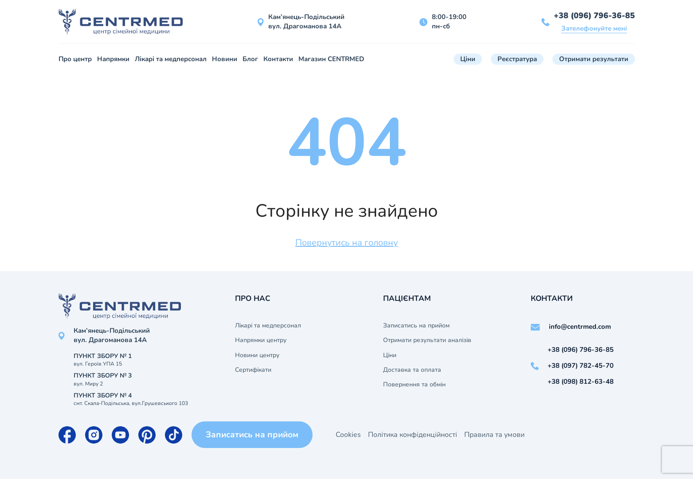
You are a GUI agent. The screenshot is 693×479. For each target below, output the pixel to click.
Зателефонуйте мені (594, 28)
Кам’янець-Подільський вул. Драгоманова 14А (306, 21)
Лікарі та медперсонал (171, 59)
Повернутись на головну (346, 243)
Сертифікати (253, 370)
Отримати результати (593, 59)
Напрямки (113, 59)
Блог (250, 59)
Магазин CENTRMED (331, 59)
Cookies (348, 435)
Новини (224, 59)
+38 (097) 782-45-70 (581, 365)
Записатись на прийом (416, 326)
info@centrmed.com (580, 326)
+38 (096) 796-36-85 (594, 15)
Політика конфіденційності (412, 435)
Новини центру (257, 355)
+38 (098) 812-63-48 (581, 381)
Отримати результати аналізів (427, 340)
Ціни (467, 59)
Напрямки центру (260, 340)
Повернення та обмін (414, 385)
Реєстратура (517, 59)
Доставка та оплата (412, 370)
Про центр (75, 59)
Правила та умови (494, 435)
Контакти (278, 59)
